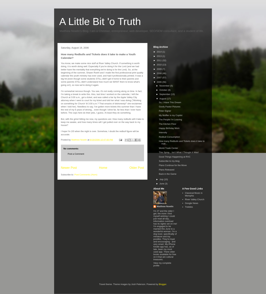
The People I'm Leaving (170, 119)
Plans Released (166, 169)
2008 (159, 73)
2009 (159, 69)
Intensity (163, 132)
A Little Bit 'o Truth (100, 21)
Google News (191, 203)
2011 (159, 60)
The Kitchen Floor (167, 124)
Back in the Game (167, 174)
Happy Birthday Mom (169, 128)
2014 (159, 51)
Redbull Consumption (169, 137)
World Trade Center (168, 148)
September (165, 94)
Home (103, 167)
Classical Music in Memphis (193, 194)
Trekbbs (189, 207)
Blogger (162, 284)
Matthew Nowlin (165, 206)
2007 (159, 77)
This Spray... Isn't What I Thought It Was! (179, 152)
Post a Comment (76, 154)
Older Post (136, 167)
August (163, 98)
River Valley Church (194, 199)
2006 (159, 82)
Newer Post (69, 167)
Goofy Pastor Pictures (169, 106)
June (162, 183)
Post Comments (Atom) (85, 174)
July (161, 179)
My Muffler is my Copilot (170, 115)
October (163, 90)
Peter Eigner (165, 111)
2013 (159, 56)
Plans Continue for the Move (173, 165)
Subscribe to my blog (169, 161)
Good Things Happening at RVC (174, 156)
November (164, 85)
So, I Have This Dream (170, 102)
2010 (159, 64)
